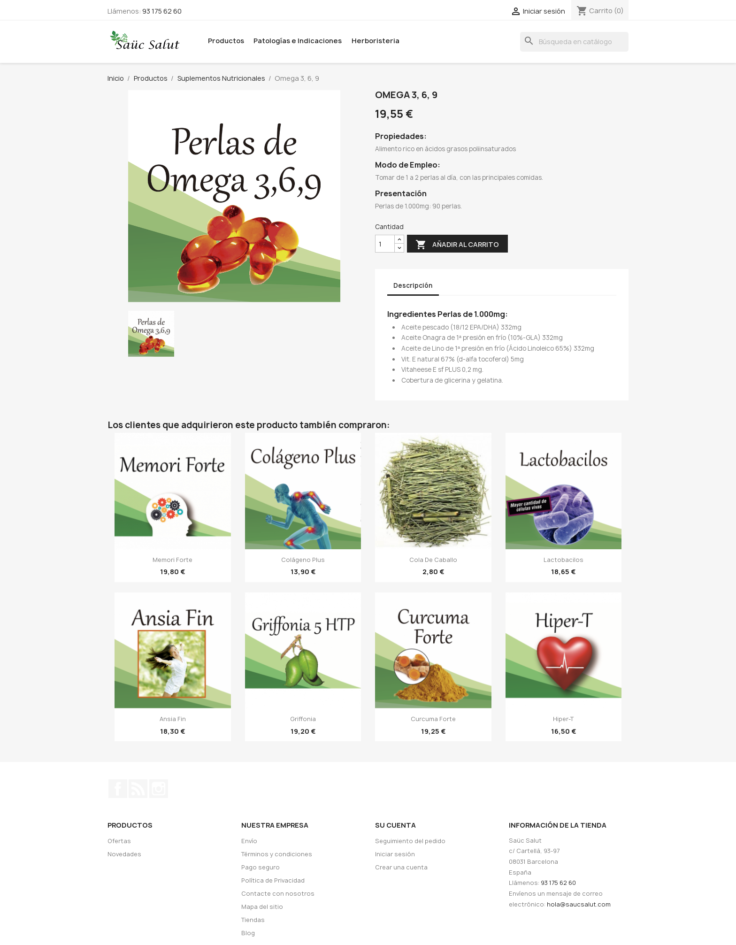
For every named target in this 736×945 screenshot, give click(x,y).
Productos (226, 40)
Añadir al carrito (457, 245)
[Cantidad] (385, 244)
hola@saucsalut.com (579, 904)
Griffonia (303, 719)
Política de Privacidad (273, 880)
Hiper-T (563, 719)
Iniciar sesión (395, 854)
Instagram (158, 788)
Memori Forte (172, 560)
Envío (249, 841)
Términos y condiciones (276, 854)
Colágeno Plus (303, 560)
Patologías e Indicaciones (297, 40)
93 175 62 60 (162, 11)
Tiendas (253, 920)
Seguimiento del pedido (410, 841)
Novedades (124, 854)
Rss (138, 788)
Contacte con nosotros (277, 894)
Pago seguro (260, 867)
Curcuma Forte (433, 719)
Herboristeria (375, 40)
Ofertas (119, 841)
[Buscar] (574, 42)
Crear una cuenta (401, 867)
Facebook (117, 788)
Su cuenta (395, 825)
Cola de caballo (433, 560)
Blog (248, 933)
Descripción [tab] (412, 285)
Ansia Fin (173, 719)
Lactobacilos (563, 560)
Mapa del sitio (262, 907)
